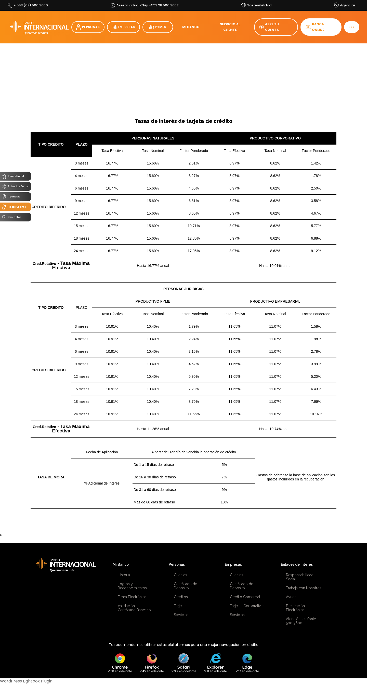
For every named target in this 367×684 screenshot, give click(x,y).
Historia (124, 575)
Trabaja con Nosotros (303, 588)
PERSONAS (88, 27)
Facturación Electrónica (295, 608)
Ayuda (291, 597)
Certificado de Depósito (185, 586)
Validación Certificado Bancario (134, 608)
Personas (177, 564)
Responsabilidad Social (299, 577)
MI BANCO (191, 27)
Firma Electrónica (132, 597)
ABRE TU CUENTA (269, 27)
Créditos (181, 597)
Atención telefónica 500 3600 (302, 621)
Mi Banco (121, 564)
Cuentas (180, 575)
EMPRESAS (123, 27)
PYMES (157, 27)
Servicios (181, 615)
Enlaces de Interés (297, 564)
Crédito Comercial (245, 597)
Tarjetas (180, 606)
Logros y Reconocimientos (132, 586)
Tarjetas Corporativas (247, 606)
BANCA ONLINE (315, 27)
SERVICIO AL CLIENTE (230, 27)
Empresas (233, 564)
